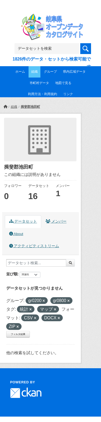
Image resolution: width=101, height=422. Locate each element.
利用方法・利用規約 (42, 94)
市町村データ (39, 83)
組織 (34, 71)
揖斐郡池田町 (30, 107)
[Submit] (70, 263)
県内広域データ (74, 71)
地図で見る (63, 83)
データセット (23, 221)
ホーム (20, 71)
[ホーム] (5, 107)
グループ (50, 71)
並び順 (12, 274)
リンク (68, 94)
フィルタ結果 (18, 334)
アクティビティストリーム (34, 246)
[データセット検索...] (36, 263)
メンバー (56, 221)
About (16, 234)
